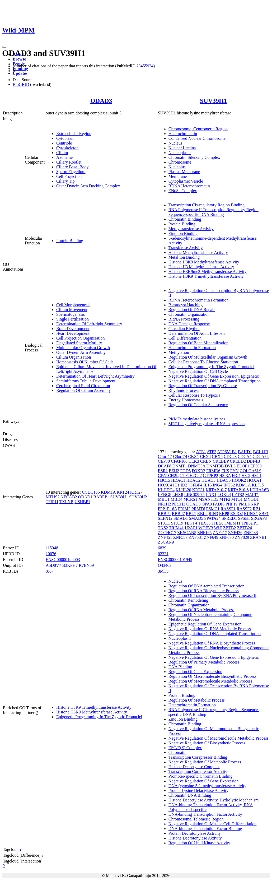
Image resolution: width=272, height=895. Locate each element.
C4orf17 (165, 456)
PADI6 (218, 504)
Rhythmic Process (183, 390)
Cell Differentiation (184, 338)
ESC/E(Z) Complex (185, 747)
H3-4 (236, 475)
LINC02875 (194, 494)
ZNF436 (235, 532)
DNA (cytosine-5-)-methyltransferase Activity (207, 785)
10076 (51, 553)
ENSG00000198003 (63, 559)
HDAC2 (193, 480)
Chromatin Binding (184, 219)
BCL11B (260, 451)
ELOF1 (243, 466)
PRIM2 (184, 509)
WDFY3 (206, 528)
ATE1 (201, 451)
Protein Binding (69, 240)
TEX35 (204, 523)
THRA (217, 523)
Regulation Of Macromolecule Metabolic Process (210, 681)
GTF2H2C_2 (191, 475)
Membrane (177, 176)
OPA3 (207, 504)
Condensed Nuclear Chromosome (197, 138)
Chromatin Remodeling (188, 600)
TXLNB (66, 501)
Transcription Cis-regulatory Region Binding (206, 205)
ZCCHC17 (167, 532)
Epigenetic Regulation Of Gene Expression (204, 624)
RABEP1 (101, 497)
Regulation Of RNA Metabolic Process (201, 610)
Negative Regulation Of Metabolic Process (204, 762)
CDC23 (230, 456)
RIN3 (213, 513)
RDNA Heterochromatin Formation (198, 300)
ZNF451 (165, 537)
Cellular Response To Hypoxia (194, 395)
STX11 (164, 523)
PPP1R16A (167, 509)
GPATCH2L (168, 475)
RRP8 (224, 513)
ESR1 (163, 471)
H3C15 (164, 480)
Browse (19, 59)
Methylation (178, 352)
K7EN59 (86, 565)
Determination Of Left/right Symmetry (89, 324)
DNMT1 (179, 466)
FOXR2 (198, 471)
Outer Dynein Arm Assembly (81, 352)
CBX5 (217, 456)
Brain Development (73, 328)
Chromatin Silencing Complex (194, 157)
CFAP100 (179, 461)
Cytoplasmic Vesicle (185, 181)
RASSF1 (228, 509)
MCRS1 (190, 499)
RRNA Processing (183, 319)
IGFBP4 (195, 485)
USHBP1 (82, 501)
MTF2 (224, 499)
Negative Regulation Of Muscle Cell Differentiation (212, 824)
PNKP (253, 504)
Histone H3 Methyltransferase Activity (201, 267)
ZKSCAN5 (186, 532)
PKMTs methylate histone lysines (196, 419)
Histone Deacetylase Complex (194, 766)
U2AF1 (191, 528)
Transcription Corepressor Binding (197, 757)
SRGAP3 (259, 518)
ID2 (184, 485)
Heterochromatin (182, 133)
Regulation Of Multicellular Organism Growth (207, 357)
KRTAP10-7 (216, 490)
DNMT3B (215, 466)
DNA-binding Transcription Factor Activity (205, 814)
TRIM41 (176, 528)
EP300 (256, 466)
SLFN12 (165, 518)
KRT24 (123, 492)
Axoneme (64, 157)
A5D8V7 (53, 565)
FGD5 (185, 471)
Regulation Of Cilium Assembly (83, 390)
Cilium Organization (73, 357)
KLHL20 (183, 490)
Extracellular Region (73, 133)
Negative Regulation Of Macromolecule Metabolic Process (218, 738)
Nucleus (175, 143)
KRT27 (136, 492)
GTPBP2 (210, 475)
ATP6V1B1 (227, 451)
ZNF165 (204, 532)
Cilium (62, 152)
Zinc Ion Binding (183, 233)
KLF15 (258, 485)
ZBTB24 (244, 528)
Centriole (64, 143)
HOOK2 (239, 480)
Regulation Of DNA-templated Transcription (206, 586)
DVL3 (230, 466)
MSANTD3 (208, 499)
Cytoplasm (65, 138)
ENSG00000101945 (175, 559)
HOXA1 (254, 480)
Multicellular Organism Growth (83, 347)
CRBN (206, 461)
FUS (225, 471)
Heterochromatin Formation (192, 347)
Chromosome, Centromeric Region (198, 129)
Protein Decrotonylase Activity (194, 833)
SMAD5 (196, 518)
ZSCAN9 (166, 542)
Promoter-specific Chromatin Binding (200, 776)
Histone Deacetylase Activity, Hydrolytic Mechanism (213, 800)
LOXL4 (224, 494)
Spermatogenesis (70, 314)
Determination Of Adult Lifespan (196, 333)
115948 (52, 548)
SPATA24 (212, 518)
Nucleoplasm (179, 152)
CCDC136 (91, 492)
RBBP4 (164, 513)
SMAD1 (180, 518)
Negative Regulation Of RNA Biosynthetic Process (211, 643)
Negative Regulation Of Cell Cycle (198, 371)
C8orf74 (180, 456)
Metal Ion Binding (184, 257)
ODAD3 (101, 100)
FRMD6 (213, 471)
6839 (162, 548)
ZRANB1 (258, 537)
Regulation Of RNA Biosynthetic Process (203, 590)
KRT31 (198, 490)
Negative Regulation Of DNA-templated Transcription (214, 381)
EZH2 (174, 471)
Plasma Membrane (184, 171)
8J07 (50, 571)
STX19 (177, 523)
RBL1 (191, 513)
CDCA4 (244, 456)
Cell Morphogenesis (73, 305)
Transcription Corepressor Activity (197, 771)
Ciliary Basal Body (72, 167)
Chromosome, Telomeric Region (196, 819)
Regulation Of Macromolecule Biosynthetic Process (212, 676)
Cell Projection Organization (80, 338)
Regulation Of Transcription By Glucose (202, 385)
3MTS (163, 571)
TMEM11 (232, 523)
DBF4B (253, 461)
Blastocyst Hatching (185, 305)
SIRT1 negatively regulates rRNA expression (206, 423)
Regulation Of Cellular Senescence (198, 404)
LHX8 (177, 494)
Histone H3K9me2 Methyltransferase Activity (207, 271)
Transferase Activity (185, 247)
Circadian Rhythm (184, 328)
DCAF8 (164, 466)
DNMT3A (196, 466)
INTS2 (229, 485)
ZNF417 (220, 532)
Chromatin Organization (189, 314)
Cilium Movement (71, 309)
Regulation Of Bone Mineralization (198, 343)
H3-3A (225, 475)
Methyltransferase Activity (191, 228)
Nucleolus (177, 167)
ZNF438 (250, 532)
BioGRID (21, 84)
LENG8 (164, 494)
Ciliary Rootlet (69, 162)
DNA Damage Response (189, 324)
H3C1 (256, 475)
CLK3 (194, 461)
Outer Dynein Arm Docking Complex (88, 186)
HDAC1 (178, 480)
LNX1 (211, 494)
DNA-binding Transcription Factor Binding (205, 828)
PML (242, 504)
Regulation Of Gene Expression (195, 671)
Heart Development (73, 333)
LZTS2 (238, 494)
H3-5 (246, 475)
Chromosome (179, 162)
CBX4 (205, 456)
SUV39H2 (138, 497)
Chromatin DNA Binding (189, 795)
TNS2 (163, 528)
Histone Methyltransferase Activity (198, 252)
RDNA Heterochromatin (189, 186)
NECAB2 (68, 497)
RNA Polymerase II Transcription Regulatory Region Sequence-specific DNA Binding (213, 212)
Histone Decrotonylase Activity (195, 838)
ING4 (217, 485)
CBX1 (193, 456)
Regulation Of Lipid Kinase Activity (199, 843)
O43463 (165, 565)
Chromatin (177, 752)
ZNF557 (180, 537)
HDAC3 (208, 480)
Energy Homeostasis (185, 400)
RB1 (256, 509)
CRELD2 (238, 461)
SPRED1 (229, 518)
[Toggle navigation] (4, 47)
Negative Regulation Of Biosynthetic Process (206, 743)
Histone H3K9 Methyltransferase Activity (203, 262)
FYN (234, 471)
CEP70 (164, 461)
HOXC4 (165, 485)
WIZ (218, 528)
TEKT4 (190, 523)
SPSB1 (244, 518)
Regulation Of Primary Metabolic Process (203, 662)
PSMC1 (213, 509)
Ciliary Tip (65, 181)
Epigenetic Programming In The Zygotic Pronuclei (211, 366)
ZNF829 (242, 537)
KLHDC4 (166, 490)
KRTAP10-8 (238, 490)
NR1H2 (164, 504)
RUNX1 (251, 513)
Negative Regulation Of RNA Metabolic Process (209, 629)
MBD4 (176, 499)
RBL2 (202, 513)
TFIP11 (52, 501)
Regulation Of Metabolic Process (196, 700)
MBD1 (164, 499)
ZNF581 (196, 537)
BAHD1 (245, 451)
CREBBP (221, 461)
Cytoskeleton (67, 148)
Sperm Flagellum (71, 171)
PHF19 (231, 504)
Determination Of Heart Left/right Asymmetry (95, 376)
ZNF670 (226, 537)
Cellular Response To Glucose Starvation (203, 362)
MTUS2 (52, 497)
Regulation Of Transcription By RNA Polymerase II (212, 595)
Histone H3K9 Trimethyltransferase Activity (206, 276)
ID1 (176, 485)
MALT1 (252, 494)
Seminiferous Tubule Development (85, 381)
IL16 (207, 485)
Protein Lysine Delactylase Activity (198, 790)
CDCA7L (261, 456)
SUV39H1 (213, 100)
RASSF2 (244, 509)
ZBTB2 (229, 528)
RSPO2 (236, 513)
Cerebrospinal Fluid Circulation (83, 385)
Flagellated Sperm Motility (79, 343)
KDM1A (108, 492)
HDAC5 (224, 480)
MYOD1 (251, 499)
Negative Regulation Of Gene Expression (203, 781)
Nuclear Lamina (182, 148)
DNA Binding (180, 667)
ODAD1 (85, 497)
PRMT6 (198, 509)
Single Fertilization (72, 319)
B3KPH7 (70, 565)
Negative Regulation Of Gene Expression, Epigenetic (213, 376)
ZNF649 (211, 537)
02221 (163, 553)
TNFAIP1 (249, 523)
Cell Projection (69, 176)
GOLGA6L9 (250, 471)
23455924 (145, 66)
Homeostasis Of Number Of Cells (85, 362)
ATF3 (211, 451)
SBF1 (264, 513)
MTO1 (237, 499)
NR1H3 (178, 504)
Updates (20, 73)
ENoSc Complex (182, 190)
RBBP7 (178, 513)
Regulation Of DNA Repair (191, 309)
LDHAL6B (259, 490)
